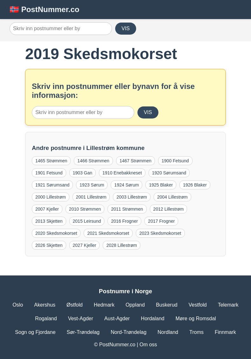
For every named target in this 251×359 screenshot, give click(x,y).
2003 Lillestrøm (131, 197)
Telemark (228, 305)
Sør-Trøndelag (83, 332)
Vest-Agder (80, 318)
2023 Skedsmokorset (160, 233)
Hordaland (152, 318)
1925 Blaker (161, 184)
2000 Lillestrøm (50, 197)
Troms (196, 332)
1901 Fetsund (49, 172)
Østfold (74, 305)
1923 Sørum (92, 184)
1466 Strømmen (93, 160)
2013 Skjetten (49, 221)
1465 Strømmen (51, 160)
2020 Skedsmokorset (56, 233)
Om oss (148, 344)
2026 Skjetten (49, 245)
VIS (126, 28)
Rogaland (46, 318)
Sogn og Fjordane (35, 332)
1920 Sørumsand (169, 172)
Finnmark (225, 332)
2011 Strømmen (127, 209)
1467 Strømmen (135, 160)
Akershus (44, 305)
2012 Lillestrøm (168, 209)
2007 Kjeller (47, 209)
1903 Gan (83, 172)
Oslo (17, 305)
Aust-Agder (117, 318)
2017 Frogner (161, 221)
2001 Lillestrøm (91, 197)
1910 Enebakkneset (122, 172)
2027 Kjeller (84, 245)
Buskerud (167, 305)
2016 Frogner (124, 221)
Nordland (167, 332)
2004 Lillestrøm (172, 197)
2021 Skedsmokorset (108, 233)
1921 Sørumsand (52, 184)
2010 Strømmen (85, 209)
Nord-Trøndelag (128, 332)
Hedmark (104, 305)
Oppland (135, 305)
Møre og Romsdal (196, 318)
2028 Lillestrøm (121, 245)
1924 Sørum (126, 184)
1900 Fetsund (175, 160)
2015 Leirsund (87, 221)
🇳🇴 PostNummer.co (44, 9)
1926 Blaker (195, 184)
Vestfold (198, 305)
